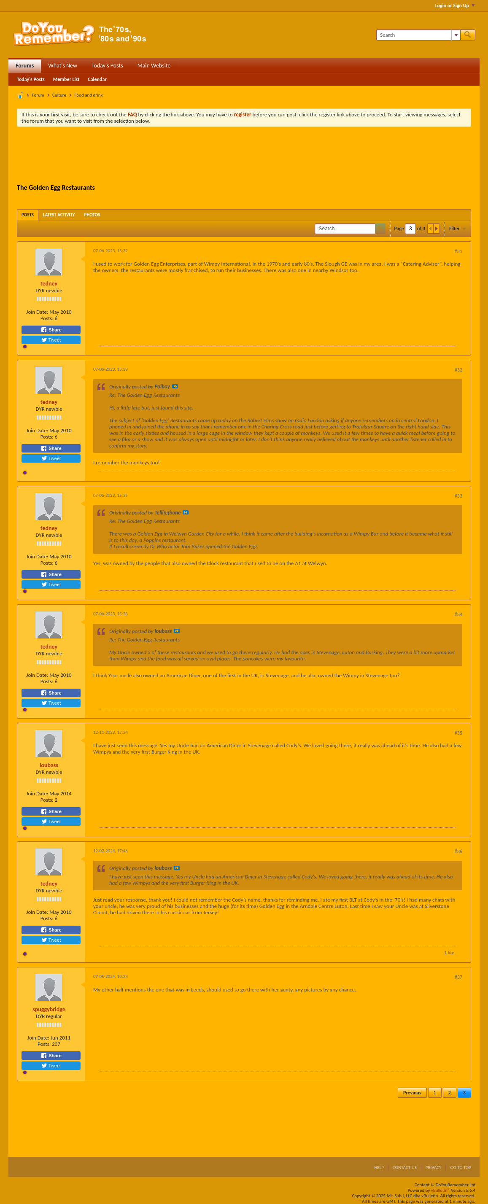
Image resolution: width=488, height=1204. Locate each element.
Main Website (154, 65)
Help (379, 1167)
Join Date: (37, 312)
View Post (175, 386)
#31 (458, 251)
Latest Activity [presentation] (59, 215)
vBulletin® (440, 1190)
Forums (25, 65)
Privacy (434, 1167)
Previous (412, 1093)
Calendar (97, 79)
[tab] (27, 215)
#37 (458, 977)
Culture (59, 95)
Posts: (47, 318)
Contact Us (405, 1167)
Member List (66, 79)
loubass (49, 765)
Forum (38, 95)
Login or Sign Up (455, 5)
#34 (458, 614)
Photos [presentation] (92, 215)
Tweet (51, 340)
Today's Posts (107, 65)
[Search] (418, 35)
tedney (48, 283)
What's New (62, 65)
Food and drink (88, 95)
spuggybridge (48, 1009)
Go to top (460, 1167)
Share (51, 329)
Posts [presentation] (28, 215)
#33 (458, 496)
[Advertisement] (244, 156)
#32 (458, 370)
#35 (458, 733)
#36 (458, 851)
